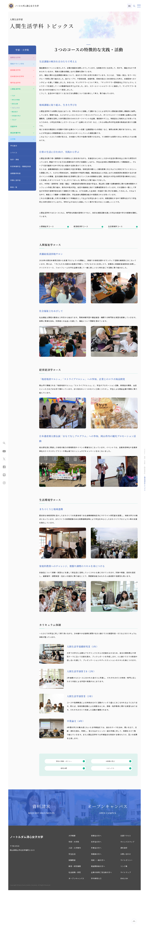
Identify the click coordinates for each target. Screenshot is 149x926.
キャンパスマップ (127, 877)
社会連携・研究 (75, 908)
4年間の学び (119, 795)
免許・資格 (14, 192)
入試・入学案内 (75, 883)
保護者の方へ (96, 889)
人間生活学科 (15, 122)
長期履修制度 (15, 206)
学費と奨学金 (15, 213)
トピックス (119, 803)
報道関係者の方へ (98, 902)
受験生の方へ (96, 871)
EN (129, 6)
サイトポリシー (126, 896)
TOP (13, 129)
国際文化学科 (15, 90)
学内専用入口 (96, 914)
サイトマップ (125, 908)
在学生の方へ (96, 877)
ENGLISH (124, 914)
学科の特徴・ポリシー (71, 795)
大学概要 (72, 871)
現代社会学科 (15, 116)
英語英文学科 (15, 103)
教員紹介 (15, 145)
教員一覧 (13, 220)
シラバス (13, 186)
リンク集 (123, 902)
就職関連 (72, 896)
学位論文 (13, 179)
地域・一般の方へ (98, 896)
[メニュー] (139, 6)
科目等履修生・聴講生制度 (20, 199)
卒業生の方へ (96, 883)
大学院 (13, 172)
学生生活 (72, 889)
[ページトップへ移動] (134, 921)
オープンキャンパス (76, 914)
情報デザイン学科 (17, 97)
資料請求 (123, 883)
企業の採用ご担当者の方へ (101, 908)
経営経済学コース (88, 259)
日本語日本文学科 (17, 109)
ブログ (14, 153)
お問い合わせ (125, 889)
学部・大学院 (74, 877)
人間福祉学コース (54, 259)
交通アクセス (125, 871)
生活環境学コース (123, 259)
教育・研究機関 (75, 902)
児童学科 (13, 159)
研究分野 (73, 803)
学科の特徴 (16, 133)
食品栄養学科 (15, 166)
